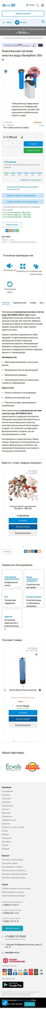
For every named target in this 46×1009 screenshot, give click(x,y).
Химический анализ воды (13, 896)
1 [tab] (23, 547)
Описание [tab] (6, 303)
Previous (5, 690)
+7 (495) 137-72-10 (10, 921)
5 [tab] (28, 741)
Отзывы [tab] (33, 303)
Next (40, 690)
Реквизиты (7, 816)
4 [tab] (25, 741)
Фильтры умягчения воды (14, 877)
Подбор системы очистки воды (16, 888)
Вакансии (6, 813)
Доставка (6, 841)
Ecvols (41, 125)
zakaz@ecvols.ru (12, 952)
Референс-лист (9, 820)
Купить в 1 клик (33, 150)
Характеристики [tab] (19, 303)
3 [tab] (21, 741)
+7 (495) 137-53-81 (15, 936)
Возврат (5, 849)
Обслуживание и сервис (13, 892)
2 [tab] (17, 741)
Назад (6, 551)
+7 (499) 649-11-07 (10, 913)
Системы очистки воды (12, 859)
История (5, 795)
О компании (7, 791)
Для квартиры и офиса (12, 867)
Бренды (5, 834)
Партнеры (6, 802)
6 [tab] (32, 741)
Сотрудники (7, 806)
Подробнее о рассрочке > (31, 180)
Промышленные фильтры (14, 870)
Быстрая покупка (23, 527)
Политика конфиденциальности (22, 994)
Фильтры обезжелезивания (14, 874)
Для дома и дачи (9, 863)
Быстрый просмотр (23, 533)
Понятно (29, 1004)
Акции (5, 831)
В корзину (33, 144)
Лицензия (6, 798)
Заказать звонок (23, 13)
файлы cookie (23, 1000)
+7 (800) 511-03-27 (10, 905)
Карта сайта (6, 994)
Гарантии (6, 823)
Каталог (23, 22)
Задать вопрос (12, 225)
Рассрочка (6, 838)
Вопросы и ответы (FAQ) (13, 827)
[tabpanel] (23, 504)
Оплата (5, 845)
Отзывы (5, 809)
